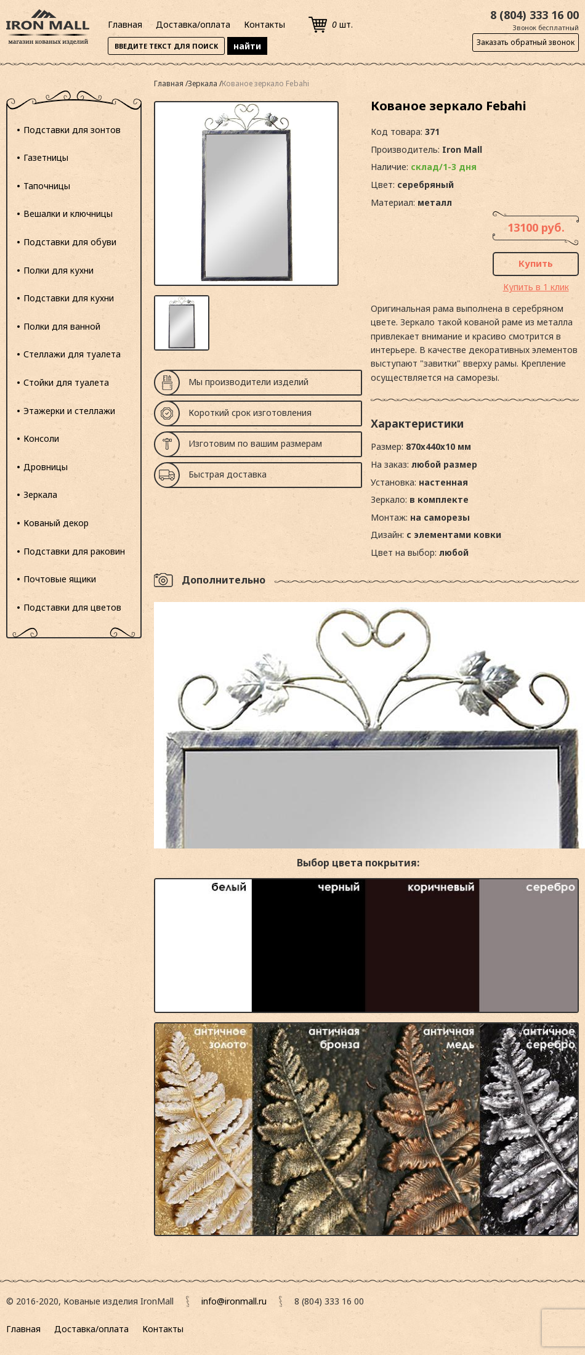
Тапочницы (46, 186)
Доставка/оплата (193, 24)
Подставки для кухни (68, 298)
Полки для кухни (58, 270)
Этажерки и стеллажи (69, 411)
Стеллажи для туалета (72, 354)
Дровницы (45, 467)
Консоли (41, 438)
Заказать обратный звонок (526, 42)
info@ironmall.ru (234, 1301)
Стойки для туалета (66, 382)
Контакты (264, 24)
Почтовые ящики (59, 579)
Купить (535, 263)
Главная (125, 24)
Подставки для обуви (69, 242)
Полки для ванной (61, 326)
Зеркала (40, 494)
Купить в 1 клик (536, 287)
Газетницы (45, 157)
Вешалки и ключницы (68, 213)
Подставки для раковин (74, 551)
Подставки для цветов (72, 607)
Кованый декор (56, 523)
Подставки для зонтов (72, 130)
